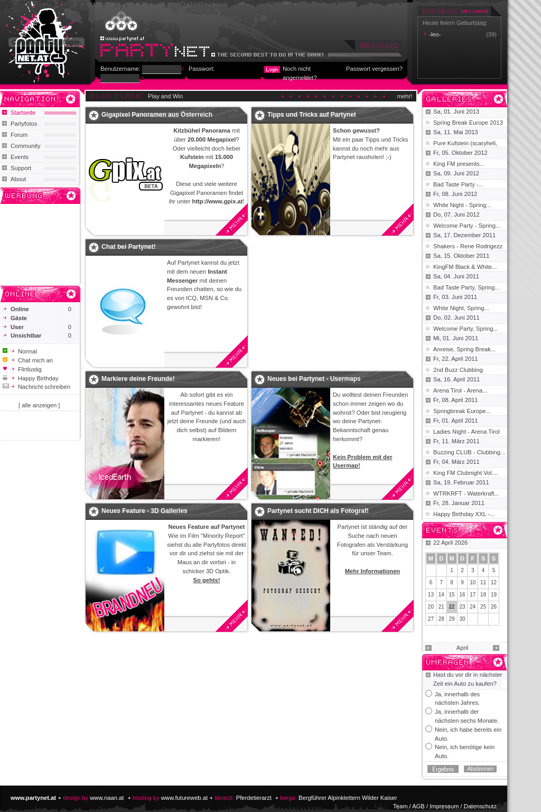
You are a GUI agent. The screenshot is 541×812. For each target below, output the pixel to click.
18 (483, 595)
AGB (418, 806)
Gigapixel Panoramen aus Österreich (156, 114)
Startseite (23, 112)
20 (431, 607)
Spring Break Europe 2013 (468, 122)
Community (26, 146)
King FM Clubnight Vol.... (465, 473)
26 (494, 607)
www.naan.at (107, 798)
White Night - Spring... (462, 205)
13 (431, 595)
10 (472, 582)
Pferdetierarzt (254, 798)
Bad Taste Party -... (458, 184)
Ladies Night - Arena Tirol (466, 431)
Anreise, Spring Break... (464, 349)
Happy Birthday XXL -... (464, 514)
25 (483, 607)
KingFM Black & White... (465, 267)
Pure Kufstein (451, 143)
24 (472, 607)
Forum (19, 135)
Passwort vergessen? (374, 69)
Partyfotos (24, 123)
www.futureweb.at (184, 798)
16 (462, 595)
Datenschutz (480, 806)
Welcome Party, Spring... (465, 328)
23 (462, 607)
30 (462, 619)
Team (400, 806)
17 (472, 595)
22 (452, 607)
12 (494, 582)
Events (20, 157)
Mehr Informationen (372, 571)
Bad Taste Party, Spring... (466, 287)
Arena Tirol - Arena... (460, 390)
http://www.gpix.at (217, 201)
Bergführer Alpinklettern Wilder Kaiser (348, 798)
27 (431, 619)
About (18, 179)
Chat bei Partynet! (128, 246)
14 (441, 595)
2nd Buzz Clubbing (458, 370)
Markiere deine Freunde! (138, 378)
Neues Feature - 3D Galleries (144, 511)
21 (441, 607)
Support (21, 168)
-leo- (435, 34)
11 (483, 582)
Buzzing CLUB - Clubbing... (469, 452)
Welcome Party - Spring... (466, 225)
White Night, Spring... (461, 308)
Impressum (444, 806)
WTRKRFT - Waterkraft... (466, 493)
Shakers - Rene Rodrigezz (467, 246)
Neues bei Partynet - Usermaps (314, 378)
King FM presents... (458, 164)
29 (452, 619)
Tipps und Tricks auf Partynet (311, 114)
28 (441, 619)
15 (452, 595)
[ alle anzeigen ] (39, 405)
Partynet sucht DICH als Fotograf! (318, 511)
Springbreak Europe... (462, 411)
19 (494, 595)
